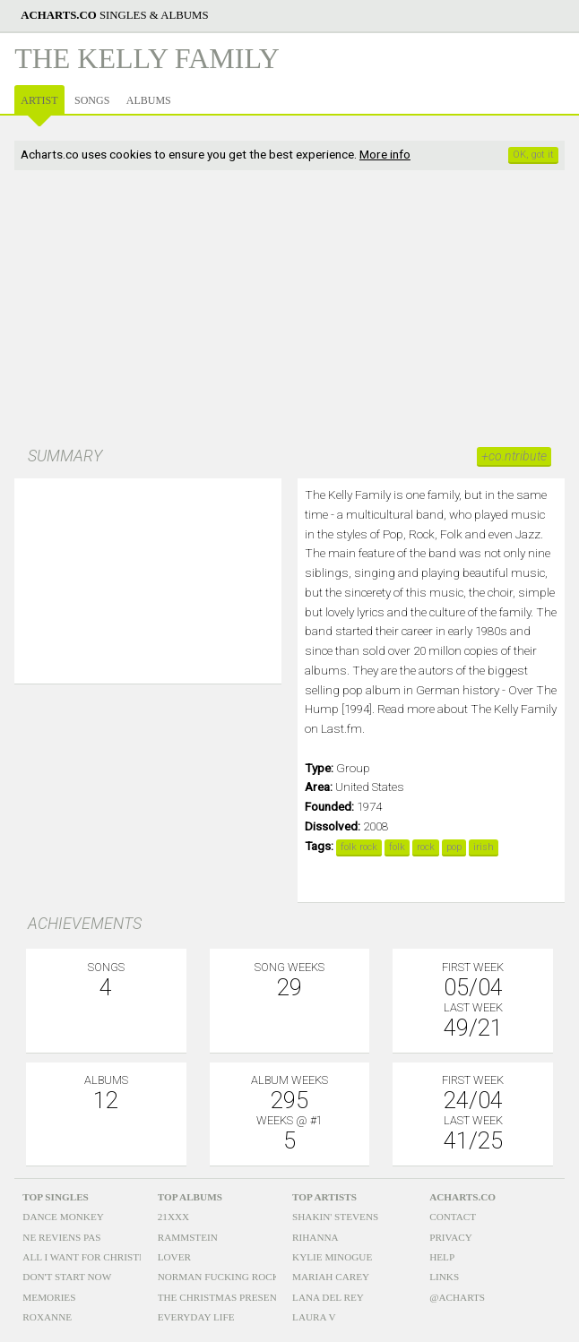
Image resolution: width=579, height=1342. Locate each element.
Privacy (450, 1237)
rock (426, 847)
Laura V (314, 1317)
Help (441, 1257)
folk (397, 847)
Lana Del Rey (328, 1297)
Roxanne (47, 1317)
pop (454, 847)
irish (483, 847)
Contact (452, 1216)
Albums (148, 100)
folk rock (359, 847)
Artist (39, 100)
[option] (147, 567)
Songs (91, 100)
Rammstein (188, 1237)
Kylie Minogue (332, 1257)
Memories (48, 1297)
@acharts (457, 1297)
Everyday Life (196, 1317)
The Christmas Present (220, 1297)
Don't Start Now (66, 1276)
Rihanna (315, 1237)
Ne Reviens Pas (61, 1237)
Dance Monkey (62, 1216)
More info (384, 154)
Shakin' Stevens (335, 1216)
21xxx (173, 1216)
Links (444, 1276)
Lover (174, 1257)
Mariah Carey (330, 1276)
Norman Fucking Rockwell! (234, 1276)
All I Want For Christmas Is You (108, 1257)
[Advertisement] (289, 310)
